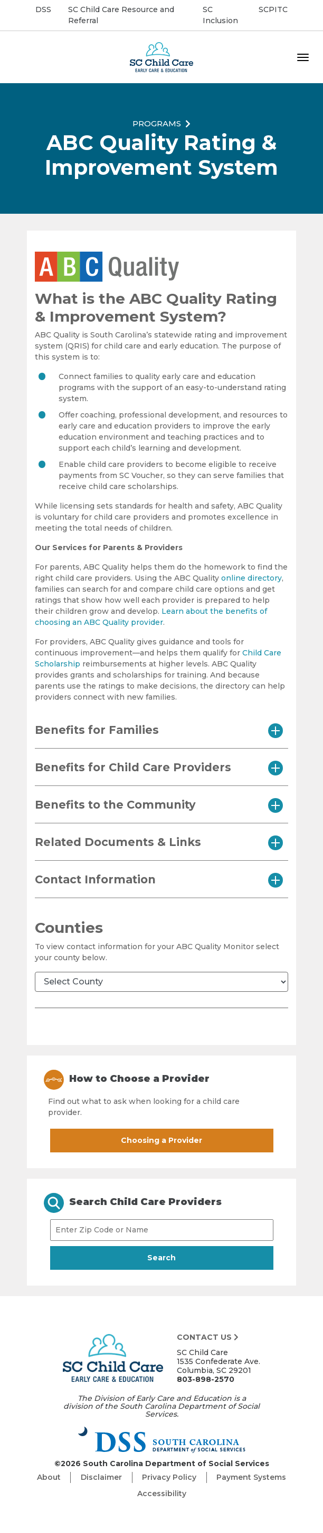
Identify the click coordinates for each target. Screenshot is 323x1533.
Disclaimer (101, 1477)
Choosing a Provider (161, 1140)
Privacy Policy (169, 1477)
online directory (251, 578)
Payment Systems (251, 1477)
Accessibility (161, 1493)
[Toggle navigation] (303, 57)
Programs (156, 122)
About (49, 1477)
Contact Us (208, 1337)
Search (180, 1257)
